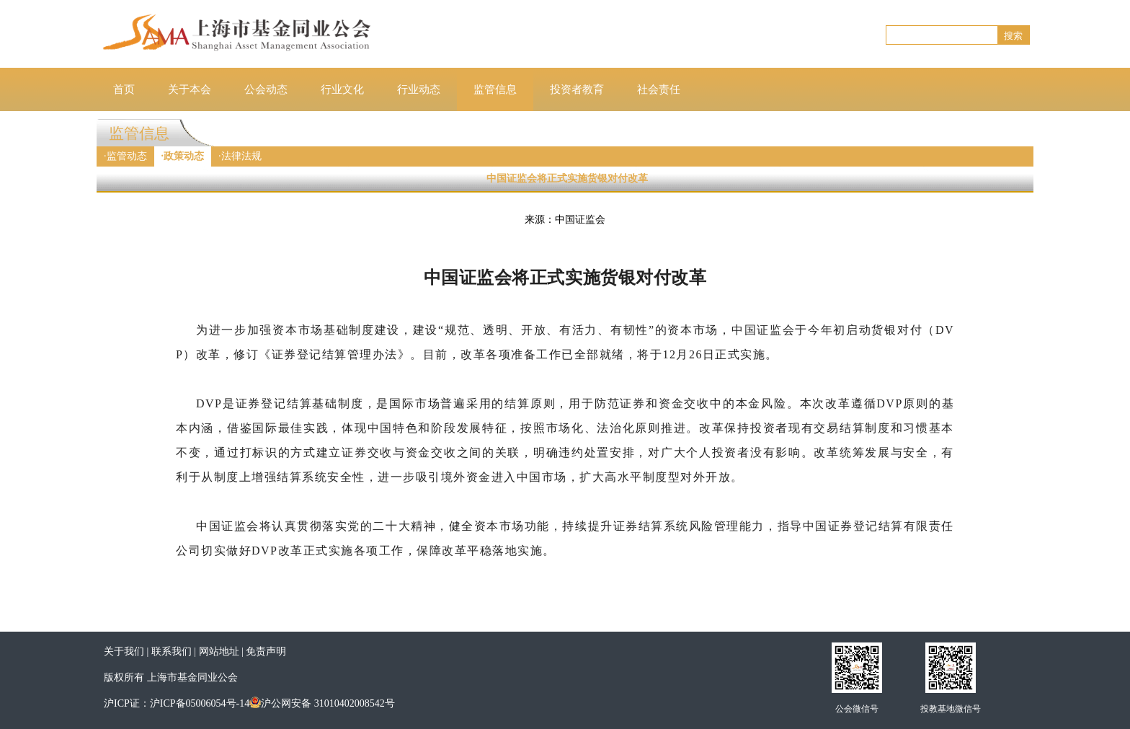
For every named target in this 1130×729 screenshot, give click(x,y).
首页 (124, 89)
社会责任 (658, 89)
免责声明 (266, 651)
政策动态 (184, 156)
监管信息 (495, 89)
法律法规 (241, 156)
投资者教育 (577, 89)
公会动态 (266, 89)
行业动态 (418, 89)
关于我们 (124, 651)
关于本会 (189, 89)
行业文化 (342, 89)
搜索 (1013, 35)
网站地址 (219, 651)
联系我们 (171, 651)
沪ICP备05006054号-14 (199, 703)
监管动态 (127, 156)
